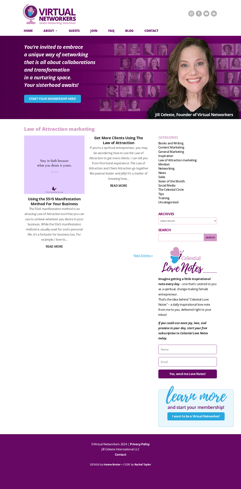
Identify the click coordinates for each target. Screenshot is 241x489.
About (48, 31)
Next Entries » (143, 255)
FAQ (111, 31)
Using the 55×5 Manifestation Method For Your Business (54, 201)
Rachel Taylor (142, 464)
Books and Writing (171, 143)
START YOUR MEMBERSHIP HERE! (52, 99)
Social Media (166, 185)
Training (163, 198)
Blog (129, 31)
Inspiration (165, 156)
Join (93, 31)
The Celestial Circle (171, 189)
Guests (74, 31)
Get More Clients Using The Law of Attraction (118, 140)
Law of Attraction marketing (177, 160)
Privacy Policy (140, 444)
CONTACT (151, 31)
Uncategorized (168, 202)
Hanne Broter (112, 464)
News (162, 173)
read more (54, 246)
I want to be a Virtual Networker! (196, 416)
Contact (120, 454)
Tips (161, 194)
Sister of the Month (171, 181)
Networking (166, 168)
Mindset (164, 164)
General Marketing (171, 152)
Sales (161, 177)
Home (28, 31)
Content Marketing (171, 147)
